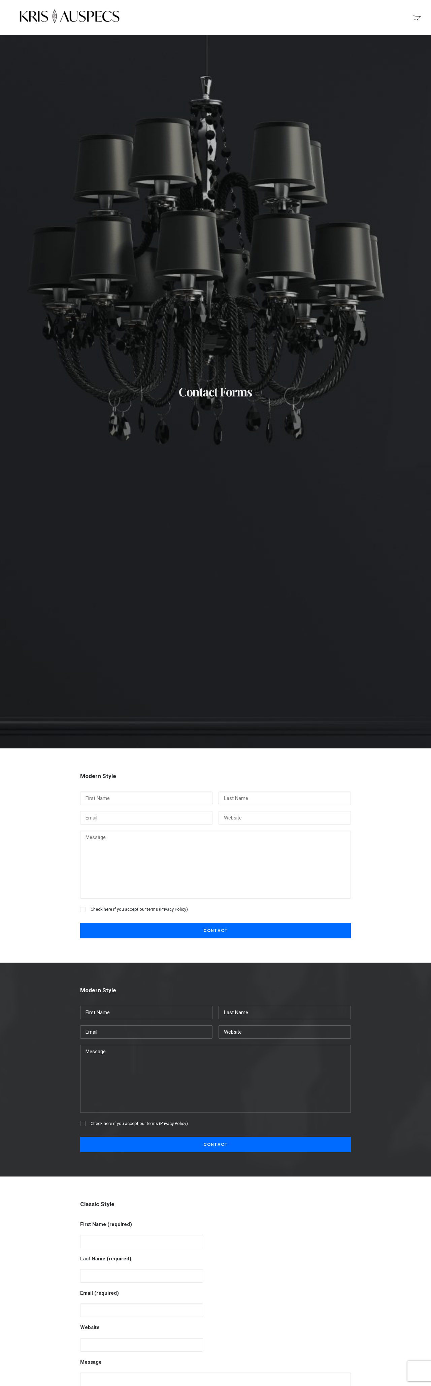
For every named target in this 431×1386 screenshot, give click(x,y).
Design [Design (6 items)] (338, 1269)
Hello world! (140, 1268)
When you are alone (249, 1279)
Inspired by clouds (147, 1300)
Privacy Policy (173, 291)
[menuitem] (416, 17)
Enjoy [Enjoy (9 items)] (360, 1269)
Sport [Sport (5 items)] (338, 1291)
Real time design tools (252, 1289)
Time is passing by (248, 1300)
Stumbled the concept (252, 1268)
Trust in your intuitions (252, 1311)
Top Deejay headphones (254, 1321)
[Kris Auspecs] (61, 17)
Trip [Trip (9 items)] (358, 1301)
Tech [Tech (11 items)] (378, 1291)
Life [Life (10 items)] (335, 1280)
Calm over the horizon (151, 1284)
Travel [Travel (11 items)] (338, 1301)
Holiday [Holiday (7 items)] (383, 1269)
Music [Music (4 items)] (354, 1280)
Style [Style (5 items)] (358, 1291)
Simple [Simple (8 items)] (375, 1280)
